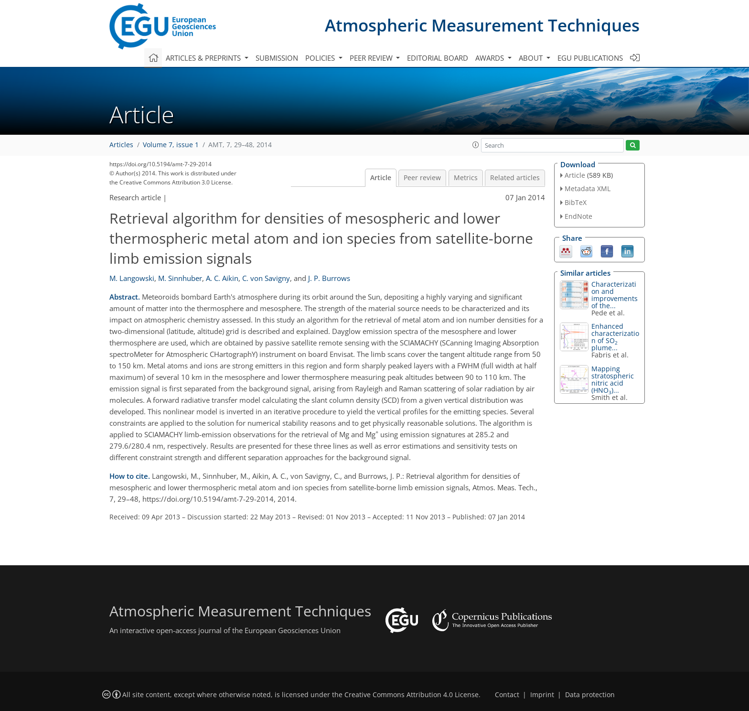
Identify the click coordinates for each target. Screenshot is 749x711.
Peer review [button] (372, 58)
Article (380, 177)
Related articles (515, 177)
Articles (121, 144)
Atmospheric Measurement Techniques (482, 25)
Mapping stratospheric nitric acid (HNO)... (612, 379)
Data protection (590, 694)
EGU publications (590, 58)
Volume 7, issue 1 (171, 144)
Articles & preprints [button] (204, 58)
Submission (277, 58)
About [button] (532, 58)
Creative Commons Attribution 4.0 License (411, 694)
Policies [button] (321, 58)
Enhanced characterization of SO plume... (615, 337)
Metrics (466, 177)
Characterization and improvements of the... (614, 295)
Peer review (422, 177)
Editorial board (437, 58)
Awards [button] (490, 58)
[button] (475, 144)
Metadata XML (587, 188)
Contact (507, 694)
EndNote (578, 216)
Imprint (542, 694)
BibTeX (576, 202)
